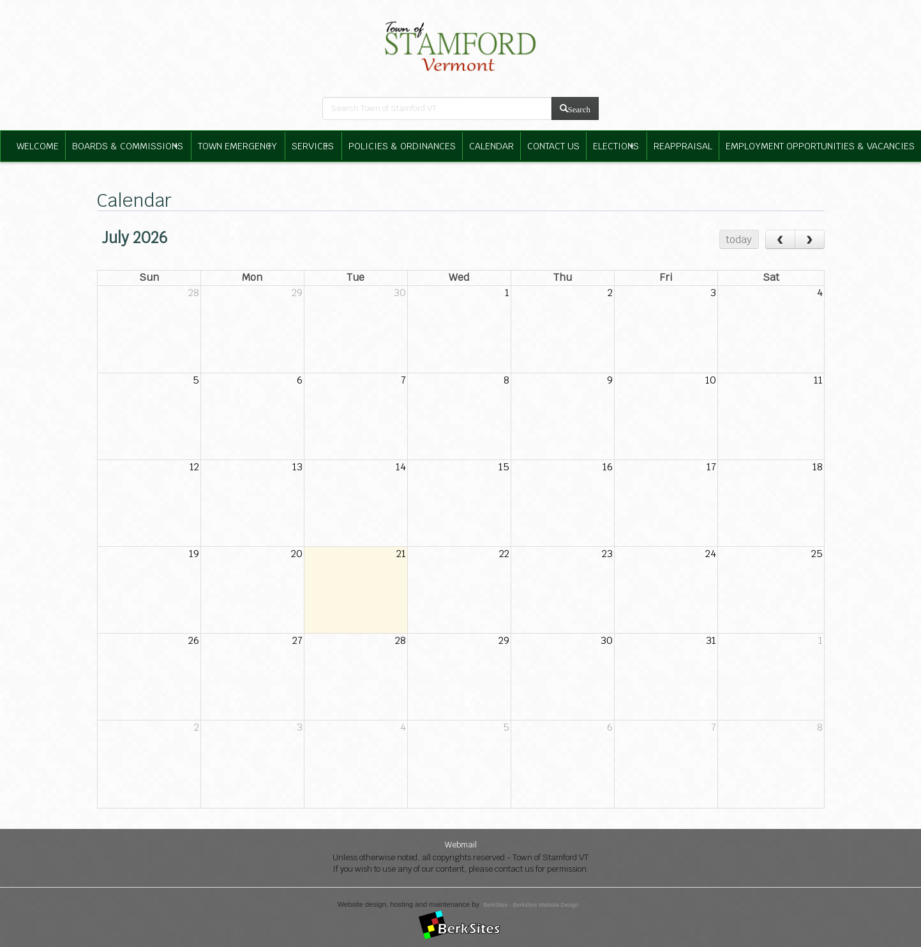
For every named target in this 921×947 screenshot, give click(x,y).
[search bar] (437, 108)
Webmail (461, 844)
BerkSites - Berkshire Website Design (530, 905)
